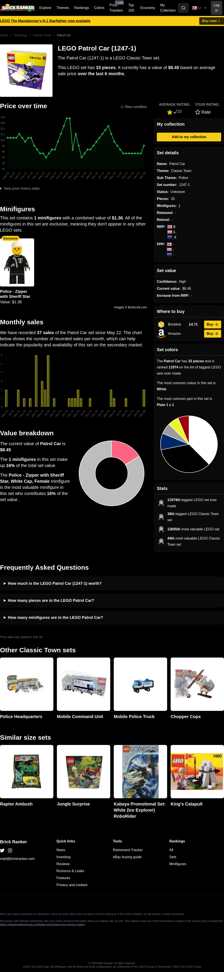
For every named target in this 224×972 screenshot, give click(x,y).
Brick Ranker (13, 841)
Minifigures (177, 864)
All (171, 850)
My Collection (168, 7)
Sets (172, 857)
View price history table (22, 188)
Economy (147, 8)
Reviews (63, 864)
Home (4, 35)
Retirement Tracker (128, 850)
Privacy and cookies (72, 885)
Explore (45, 8)
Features (63, 878)
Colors (99, 8)
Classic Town (42, 35)
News (60, 850)
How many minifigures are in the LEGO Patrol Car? (55, 617)
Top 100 (131, 7)
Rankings (81, 8)
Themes (62, 8)
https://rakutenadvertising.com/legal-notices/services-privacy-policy (42, 924)
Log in (217, 7)
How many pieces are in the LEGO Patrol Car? (51, 600)
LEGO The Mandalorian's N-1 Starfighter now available (45, 21)
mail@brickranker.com (17, 859)
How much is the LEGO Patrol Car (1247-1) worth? (55, 583)
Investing (63, 857)
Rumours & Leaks (70, 871)
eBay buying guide (127, 857)
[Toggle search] (183, 7)
